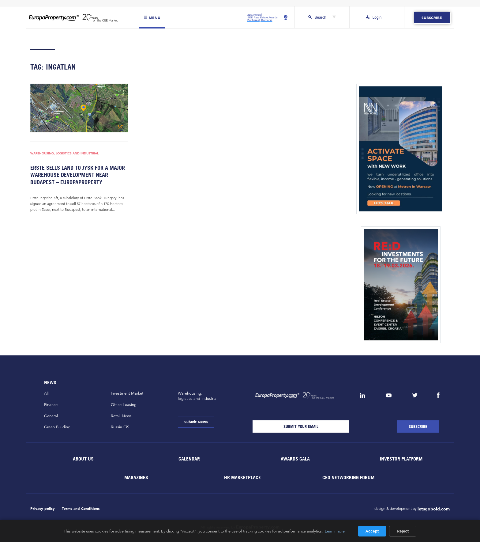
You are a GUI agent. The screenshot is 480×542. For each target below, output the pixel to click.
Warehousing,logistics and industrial (197, 396)
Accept (372, 531)
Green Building (57, 427)
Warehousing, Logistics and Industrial (64, 153)
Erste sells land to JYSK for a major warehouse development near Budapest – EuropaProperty (77, 175)
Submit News (196, 421)
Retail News (121, 416)
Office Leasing (124, 404)
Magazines (136, 477)
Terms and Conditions (81, 508)
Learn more (335, 531)
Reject (403, 531)
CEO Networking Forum (348, 477)
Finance (51, 404)
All (46, 393)
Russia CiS (120, 427)
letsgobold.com (434, 509)
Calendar (189, 459)
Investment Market (127, 393)
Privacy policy (42, 508)
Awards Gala (295, 459)
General (51, 416)
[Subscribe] (418, 426)
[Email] (301, 426)
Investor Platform (401, 459)
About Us (83, 459)
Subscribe (432, 17)
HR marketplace (242, 477)
